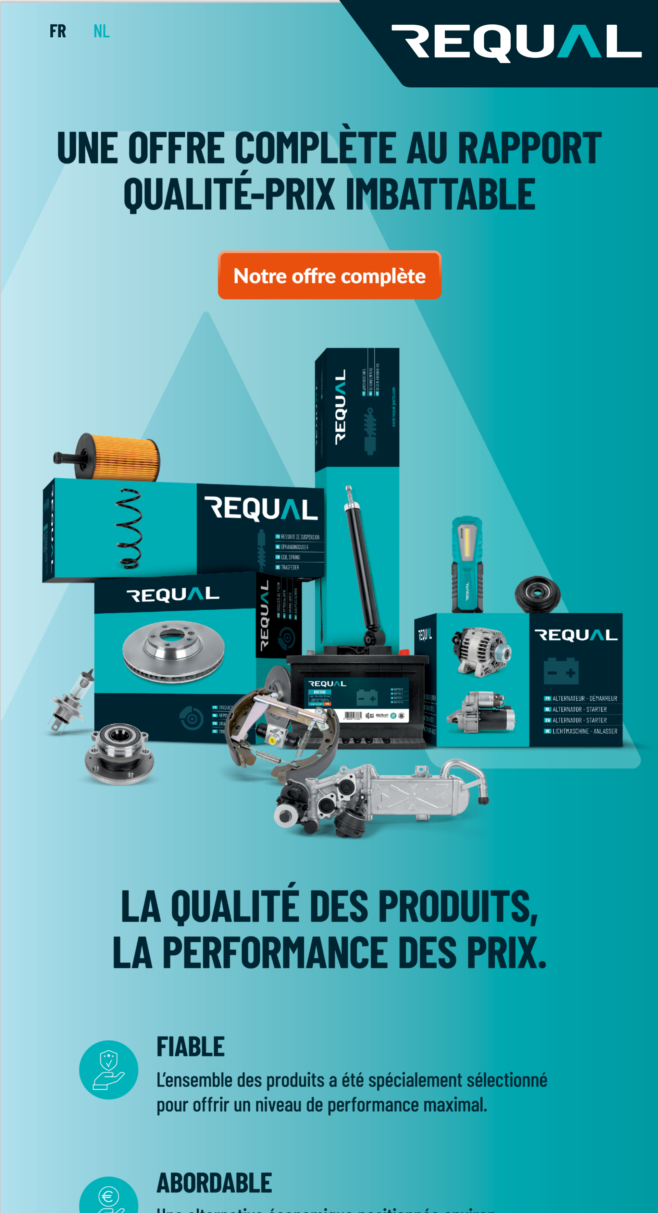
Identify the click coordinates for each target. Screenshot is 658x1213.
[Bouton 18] (329, 275)
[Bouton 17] (101, 31)
